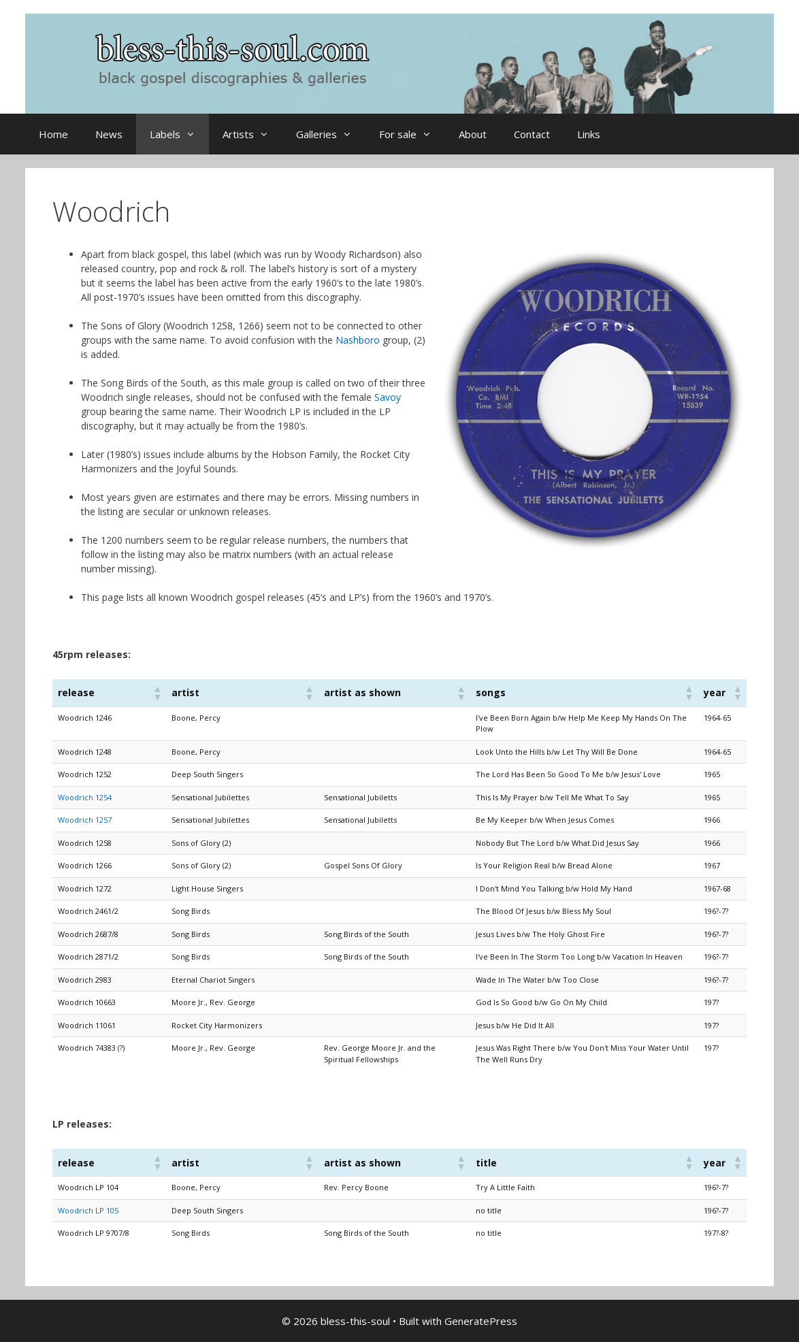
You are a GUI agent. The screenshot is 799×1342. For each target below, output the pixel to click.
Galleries (330, 134)
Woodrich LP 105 (88, 1210)
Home (53, 134)
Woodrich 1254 (85, 797)
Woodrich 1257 (85, 820)
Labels (179, 134)
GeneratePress (480, 1321)
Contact (532, 134)
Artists (252, 134)
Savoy (387, 397)
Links (588, 134)
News (109, 134)
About (473, 134)
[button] (156, 693)
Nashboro (358, 339)
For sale (412, 134)
